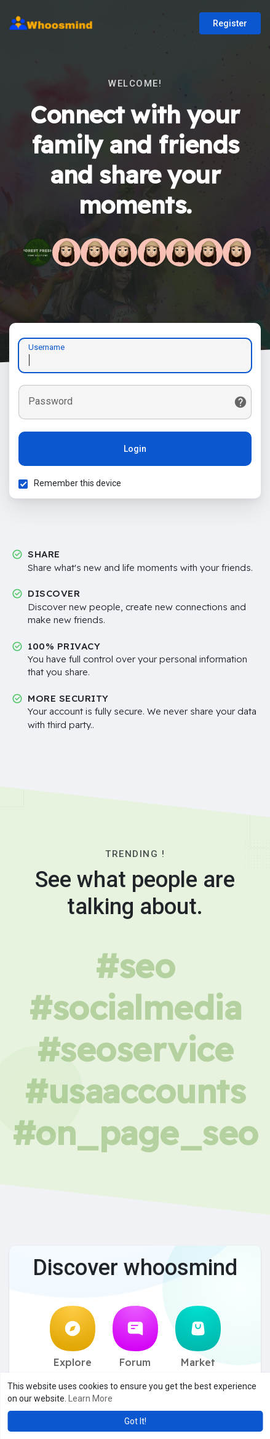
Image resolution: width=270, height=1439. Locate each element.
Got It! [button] (135, 1421)
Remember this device (77, 483)
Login (135, 449)
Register (230, 23)
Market (198, 1337)
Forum (135, 1337)
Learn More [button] (90, 1398)
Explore (72, 1337)
